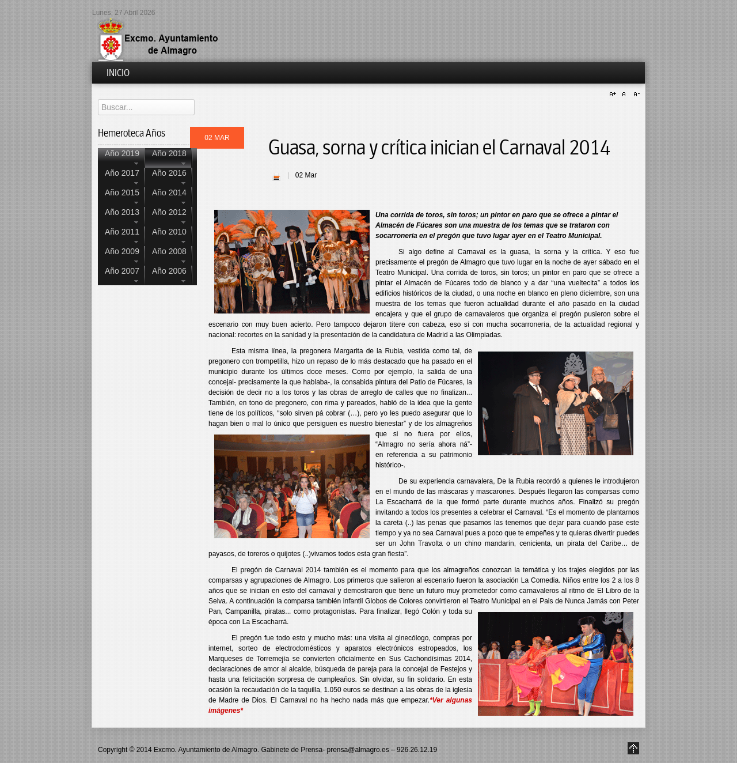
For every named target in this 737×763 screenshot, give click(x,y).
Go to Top (633, 748)
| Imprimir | (276, 176)
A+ (614, 94)
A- (635, 94)
